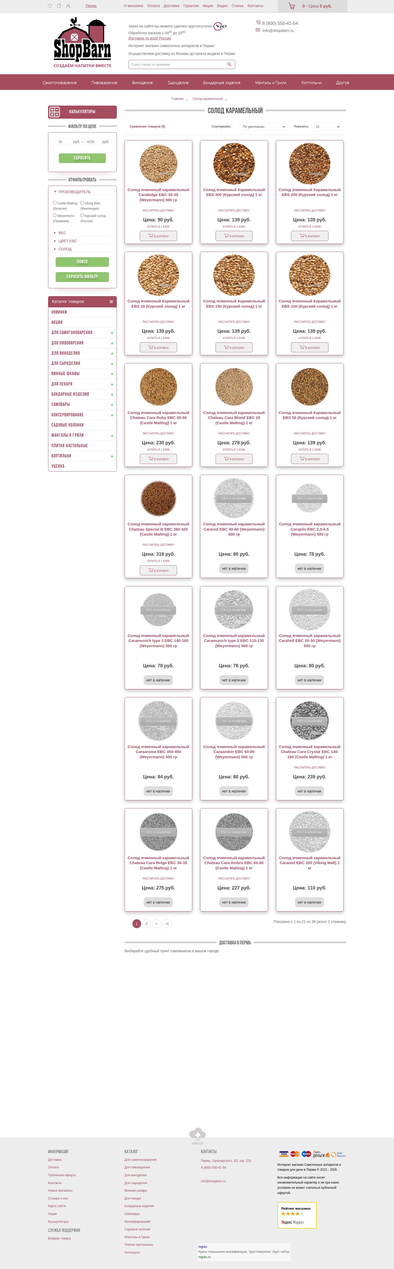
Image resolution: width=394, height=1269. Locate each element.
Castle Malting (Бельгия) (65, 205)
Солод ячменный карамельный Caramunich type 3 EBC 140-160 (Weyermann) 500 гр (158, 640)
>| (167, 924)
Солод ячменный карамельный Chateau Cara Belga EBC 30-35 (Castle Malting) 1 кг (158, 862)
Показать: (299, 126)
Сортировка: (221, 126)
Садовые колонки (137, 1229)
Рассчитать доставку (158, 210)
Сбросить (82, 158)
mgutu (202, 1247)
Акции (208, 6)
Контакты (255, 6)
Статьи (238, 6)
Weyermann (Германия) (63, 218)
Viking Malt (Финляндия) (90, 205)
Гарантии (191, 6)
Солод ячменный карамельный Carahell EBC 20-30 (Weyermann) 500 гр (309, 640)
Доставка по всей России (150, 38)
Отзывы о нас (58, 1198)
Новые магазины (60, 1190)
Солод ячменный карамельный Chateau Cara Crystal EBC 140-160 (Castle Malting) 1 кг (309, 751)
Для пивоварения (137, 1167)
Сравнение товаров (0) (147, 126)
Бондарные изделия (139, 1206)
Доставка (171, 6)
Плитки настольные (139, 1245)
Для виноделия (136, 1175)
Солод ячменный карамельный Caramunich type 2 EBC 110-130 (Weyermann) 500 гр (234, 640)
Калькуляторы (82, 112)
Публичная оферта (62, 1175)
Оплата (153, 6)
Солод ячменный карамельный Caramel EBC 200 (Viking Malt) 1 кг (309, 862)
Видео (222, 6)
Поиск (82, 262)
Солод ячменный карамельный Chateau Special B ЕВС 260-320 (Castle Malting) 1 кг (158, 529)
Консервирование (137, 1222)
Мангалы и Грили (137, 1237)
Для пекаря (133, 1198)
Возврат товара (59, 1238)
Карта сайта (57, 1206)
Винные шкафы (136, 1190)
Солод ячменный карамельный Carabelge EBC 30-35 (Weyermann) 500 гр (158, 194)
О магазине (133, 6)
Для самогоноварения (141, 1160)
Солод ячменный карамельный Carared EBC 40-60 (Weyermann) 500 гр (234, 529)
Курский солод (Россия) (93, 218)
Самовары (132, 1214)
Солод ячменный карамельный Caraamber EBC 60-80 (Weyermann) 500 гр (234, 751)
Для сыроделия (136, 1183)
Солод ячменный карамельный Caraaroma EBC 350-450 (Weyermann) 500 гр (158, 751)
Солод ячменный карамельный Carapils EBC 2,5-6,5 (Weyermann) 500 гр (309, 529)
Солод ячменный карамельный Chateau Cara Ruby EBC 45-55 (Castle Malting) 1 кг (158, 417)
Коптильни (132, 1252)
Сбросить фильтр (82, 276)
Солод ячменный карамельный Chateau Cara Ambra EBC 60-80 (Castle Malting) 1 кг (234, 862)
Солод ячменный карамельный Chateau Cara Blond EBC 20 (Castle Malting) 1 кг (234, 417)
